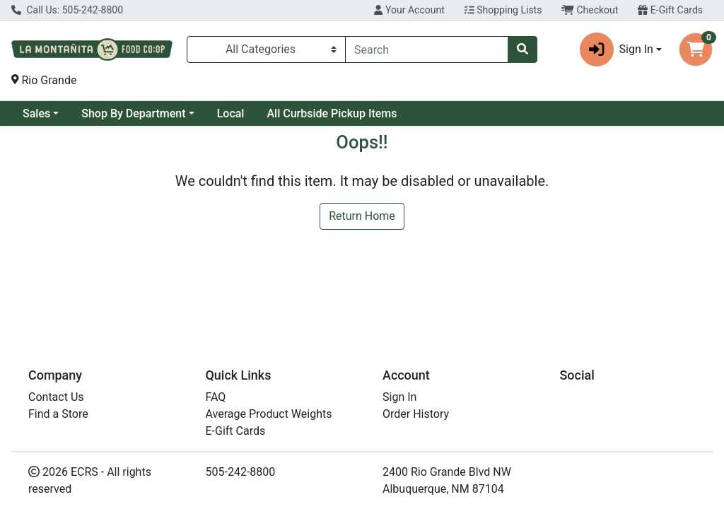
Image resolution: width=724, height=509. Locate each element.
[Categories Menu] (266, 49)
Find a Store (58, 414)
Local (231, 113)
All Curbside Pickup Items (332, 113)
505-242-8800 (241, 472)
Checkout (589, 10)
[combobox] (426, 49)
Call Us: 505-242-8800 (67, 10)
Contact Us (56, 397)
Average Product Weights (269, 414)
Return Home (362, 216)
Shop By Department (133, 113)
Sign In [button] (616, 49)
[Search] (426, 49)
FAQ (216, 397)
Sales (36, 113)
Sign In (399, 397)
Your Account (409, 10)
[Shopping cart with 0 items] (696, 49)
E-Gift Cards (670, 10)
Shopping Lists (503, 10)
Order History (416, 414)
